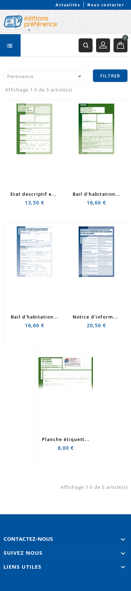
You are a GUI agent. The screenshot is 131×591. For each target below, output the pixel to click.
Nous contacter (105, 4)
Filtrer (110, 76)
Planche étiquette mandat (75, 439)
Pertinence (45, 76)
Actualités (68, 4)
